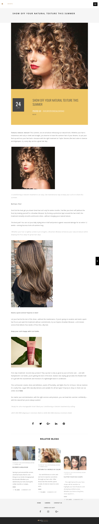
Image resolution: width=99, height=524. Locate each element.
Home (15, 17)
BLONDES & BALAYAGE (20, 476)
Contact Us (58, 503)
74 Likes (42, 516)
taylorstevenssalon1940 (53, 111)
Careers (47, 503)
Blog (34, 114)
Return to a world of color (49, 494)
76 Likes (16, 498)
